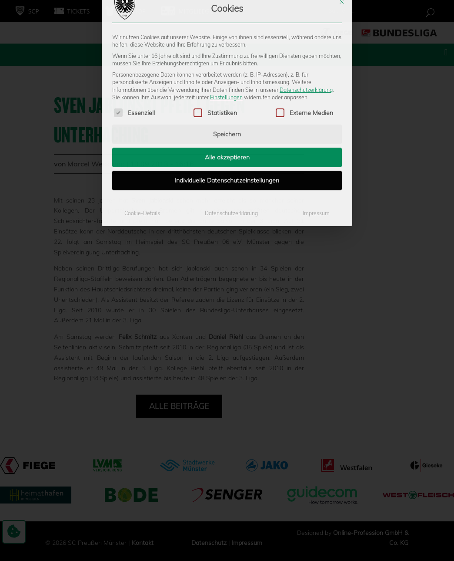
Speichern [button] (227, 70)
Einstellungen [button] (226, 33)
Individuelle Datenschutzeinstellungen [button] (227, 116)
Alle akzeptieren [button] (227, 93)
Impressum (316, 148)
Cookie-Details (142, 148)
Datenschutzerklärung (306, 25)
